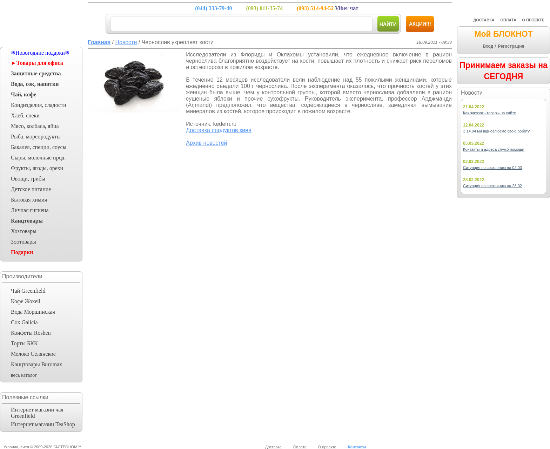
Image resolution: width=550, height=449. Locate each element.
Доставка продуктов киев (218, 130)
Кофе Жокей (25, 301)
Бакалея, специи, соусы (38, 147)
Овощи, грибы (28, 179)
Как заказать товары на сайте (489, 113)
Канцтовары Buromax (36, 364)
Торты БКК (24, 343)
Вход (488, 46)
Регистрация (511, 46)
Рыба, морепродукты (36, 137)
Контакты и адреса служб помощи (493, 149)
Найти (388, 24)
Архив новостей (206, 143)
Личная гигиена (30, 210)
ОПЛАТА (508, 20)
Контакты (357, 447)
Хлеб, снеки (25, 115)
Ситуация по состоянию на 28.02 (492, 186)
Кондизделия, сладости (38, 105)
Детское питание (31, 189)
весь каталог (24, 375)
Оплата (300, 447)
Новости (126, 42)
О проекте (327, 447)
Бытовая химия (29, 200)
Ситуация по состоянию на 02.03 (492, 167)
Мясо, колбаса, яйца (35, 126)
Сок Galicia (24, 322)
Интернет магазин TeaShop (43, 424)
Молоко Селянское (33, 354)
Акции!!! (420, 24)
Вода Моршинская (33, 312)
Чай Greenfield (28, 291)
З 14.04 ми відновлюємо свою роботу (496, 131)
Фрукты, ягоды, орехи (37, 168)
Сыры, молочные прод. (38, 158)
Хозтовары (23, 231)
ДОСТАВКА (484, 20)
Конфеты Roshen (31, 333)
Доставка (273, 447)
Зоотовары (23, 242)
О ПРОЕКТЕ (533, 20)
